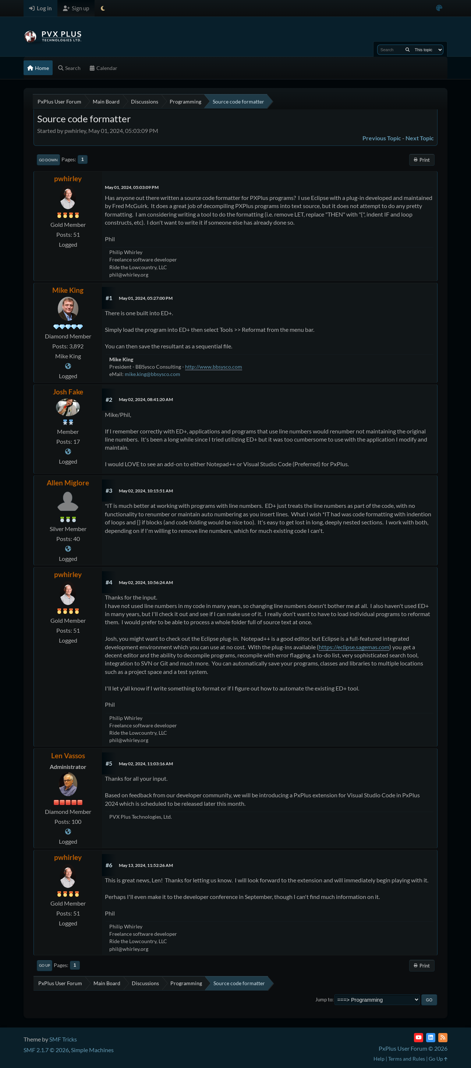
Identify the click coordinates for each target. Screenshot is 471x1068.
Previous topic (381, 137)
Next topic (420, 137)
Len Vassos (68, 755)
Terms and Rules (406, 1058)
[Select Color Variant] (439, 8)
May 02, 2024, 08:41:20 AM (146, 399)
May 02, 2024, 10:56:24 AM (146, 582)
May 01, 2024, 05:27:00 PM (146, 298)
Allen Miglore (68, 482)
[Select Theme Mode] (103, 8)
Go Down (48, 160)
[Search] (407, 50)
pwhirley (68, 178)
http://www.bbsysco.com (213, 366)
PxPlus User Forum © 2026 (413, 1048)
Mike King (68, 290)
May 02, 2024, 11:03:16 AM (146, 763)
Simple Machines (92, 1049)
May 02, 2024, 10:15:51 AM (146, 490)
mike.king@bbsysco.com (152, 374)
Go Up (44, 965)
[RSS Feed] (442, 1037)
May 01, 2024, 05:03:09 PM (132, 187)
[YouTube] (418, 1037)
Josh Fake (68, 391)
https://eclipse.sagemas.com (354, 646)
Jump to (323, 999)
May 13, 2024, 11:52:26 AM (146, 865)
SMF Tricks (63, 1039)
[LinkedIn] (430, 1037)
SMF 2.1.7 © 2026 (46, 1049)
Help (379, 1058)
